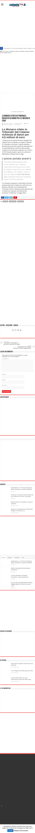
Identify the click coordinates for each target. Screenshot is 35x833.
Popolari (10, 557)
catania (5, 201)
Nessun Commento (8, 124)
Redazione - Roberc (7, 123)
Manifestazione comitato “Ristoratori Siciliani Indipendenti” (22, 347)
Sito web (4, 385)
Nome (4, 374)
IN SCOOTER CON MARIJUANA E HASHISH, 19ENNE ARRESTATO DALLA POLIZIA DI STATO (21, 584)
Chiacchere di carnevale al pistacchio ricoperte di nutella (13, 343)
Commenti (16, 557)
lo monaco (13, 201)
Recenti (3, 557)
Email (4, 379)
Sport (7, 51)
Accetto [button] (10, 830)
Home (2, 51)
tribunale (20, 201)
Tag (23, 557)
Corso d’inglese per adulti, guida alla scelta (22, 670)
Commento (5, 358)
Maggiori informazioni (21, 830)
